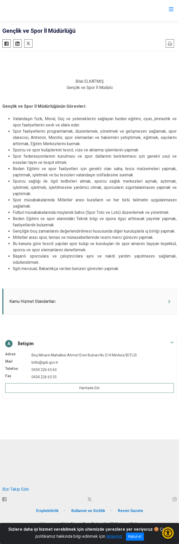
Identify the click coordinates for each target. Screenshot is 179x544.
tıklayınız (114, 536)
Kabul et (135, 536)
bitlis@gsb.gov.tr (44, 362)
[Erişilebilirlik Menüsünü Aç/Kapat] (168, 533)
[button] (89, 343)
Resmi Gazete (130, 511)
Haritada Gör (89, 388)
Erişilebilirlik (47, 511)
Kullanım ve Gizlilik (88, 511)
